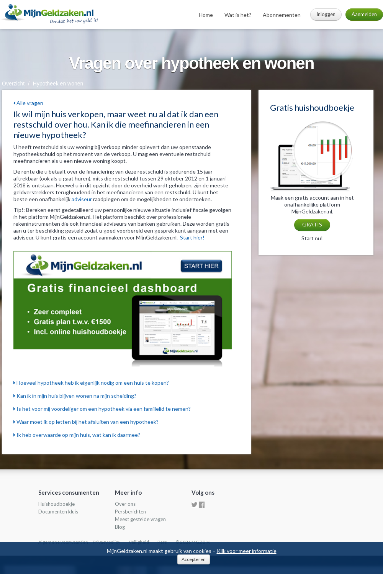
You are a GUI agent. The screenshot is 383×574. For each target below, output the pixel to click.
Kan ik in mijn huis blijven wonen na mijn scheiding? (74, 395)
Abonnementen (282, 14)
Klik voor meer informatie (247, 551)
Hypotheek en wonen (58, 83)
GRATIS (312, 224)
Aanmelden (364, 14)
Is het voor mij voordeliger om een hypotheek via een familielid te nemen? (102, 408)
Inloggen (326, 14)
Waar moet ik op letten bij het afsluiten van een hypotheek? (86, 421)
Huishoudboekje (56, 504)
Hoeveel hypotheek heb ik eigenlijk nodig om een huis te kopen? (91, 382)
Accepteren (194, 559)
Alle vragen (28, 103)
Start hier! (192, 237)
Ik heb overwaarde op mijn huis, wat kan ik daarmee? (76, 434)
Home (206, 14)
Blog (120, 527)
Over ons (125, 504)
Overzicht (13, 83)
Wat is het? (237, 14)
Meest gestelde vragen (140, 519)
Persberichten (130, 511)
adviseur (82, 199)
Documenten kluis (58, 511)
